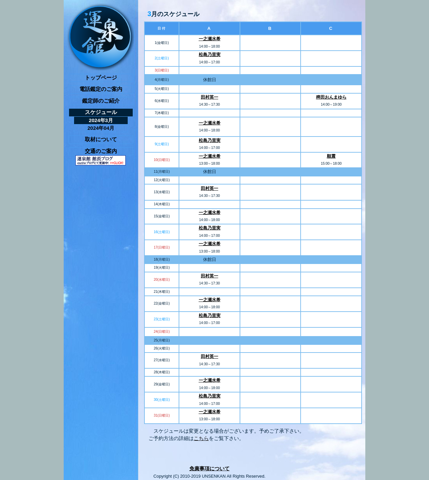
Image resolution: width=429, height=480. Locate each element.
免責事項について (209, 468)
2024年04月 (100, 128)
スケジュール (101, 112)
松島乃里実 (210, 54)
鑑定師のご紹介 (101, 101)
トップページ (101, 78)
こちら (201, 438)
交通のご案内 (101, 151)
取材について (101, 139)
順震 (331, 156)
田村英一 (209, 97)
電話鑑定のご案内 (100, 89)
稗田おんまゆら (331, 97)
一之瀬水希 (210, 38)
